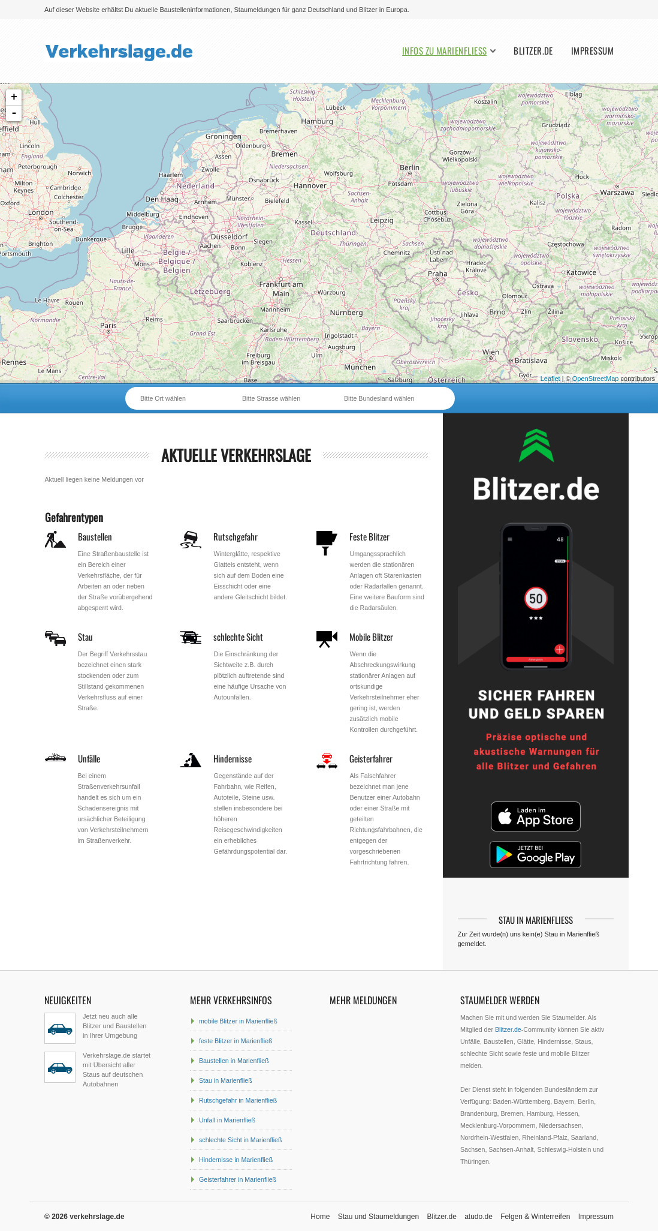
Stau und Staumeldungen (378, 1216)
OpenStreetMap (595, 378)
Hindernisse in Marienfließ (236, 1159)
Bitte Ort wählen (163, 398)
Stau (85, 636)
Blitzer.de (533, 50)
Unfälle (89, 758)
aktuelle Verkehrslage (236, 455)
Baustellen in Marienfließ (234, 1060)
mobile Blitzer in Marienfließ (238, 1021)
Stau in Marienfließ (225, 1080)
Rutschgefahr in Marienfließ (238, 1100)
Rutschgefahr (235, 536)
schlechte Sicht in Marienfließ (240, 1139)
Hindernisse (232, 758)
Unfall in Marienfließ (227, 1120)
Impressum (592, 50)
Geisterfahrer (371, 758)
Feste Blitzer (369, 536)
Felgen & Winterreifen (535, 1216)
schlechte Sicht (238, 636)
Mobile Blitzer (371, 636)
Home (320, 1216)
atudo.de (478, 1216)
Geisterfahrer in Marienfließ (237, 1179)
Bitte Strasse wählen (271, 398)
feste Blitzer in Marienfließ (236, 1040)
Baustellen (95, 536)
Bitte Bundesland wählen (379, 398)
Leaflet (550, 378)
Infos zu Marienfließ (444, 50)
